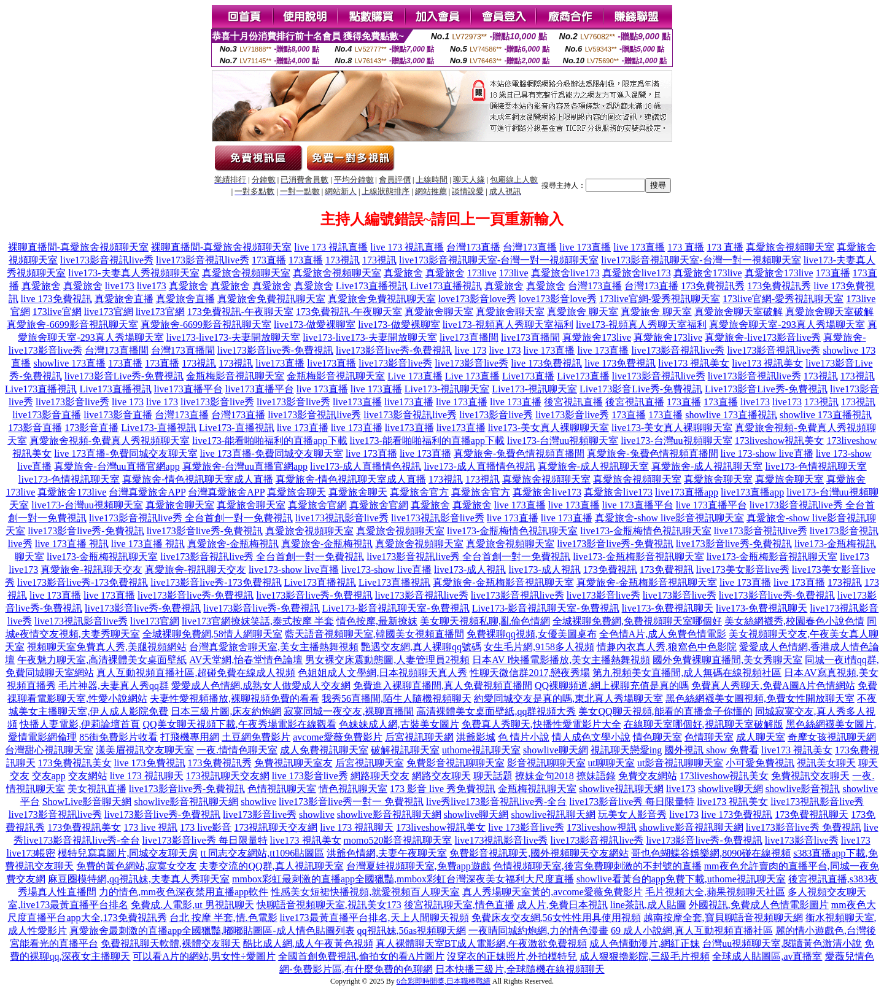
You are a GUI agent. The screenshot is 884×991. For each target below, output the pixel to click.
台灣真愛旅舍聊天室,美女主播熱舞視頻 (274, 647)
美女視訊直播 (97, 788)
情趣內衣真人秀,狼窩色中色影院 (667, 647)
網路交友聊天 (441, 776)
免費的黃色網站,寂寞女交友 (136, 866)
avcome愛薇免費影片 (337, 737)
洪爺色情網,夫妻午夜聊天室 (387, 853)
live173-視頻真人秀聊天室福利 (508, 324)
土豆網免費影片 (256, 737)
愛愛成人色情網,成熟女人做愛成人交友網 (261, 685)
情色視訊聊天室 (353, 788)
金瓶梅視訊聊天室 (537, 788)
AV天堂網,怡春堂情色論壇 (246, 660)
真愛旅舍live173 (565, 273)
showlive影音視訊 (803, 788)
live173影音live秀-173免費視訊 (82, 582)
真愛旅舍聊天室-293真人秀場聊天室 (786, 324)
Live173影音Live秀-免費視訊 (641, 389)
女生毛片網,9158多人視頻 (539, 647)
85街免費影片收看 (118, 737)
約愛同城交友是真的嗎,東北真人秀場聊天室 (568, 698)
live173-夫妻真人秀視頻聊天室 (133, 273)
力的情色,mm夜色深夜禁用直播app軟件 (183, 892)
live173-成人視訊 (470, 569)
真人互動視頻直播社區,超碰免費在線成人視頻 (195, 672)
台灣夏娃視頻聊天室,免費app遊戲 (418, 866)
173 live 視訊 (150, 827)
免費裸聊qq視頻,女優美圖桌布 (532, 634)
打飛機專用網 (189, 737)
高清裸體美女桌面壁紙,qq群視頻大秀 (496, 711)
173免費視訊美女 (75, 763)
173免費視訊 (610, 569)
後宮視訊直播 (573, 402)
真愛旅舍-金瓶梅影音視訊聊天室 (503, 582)
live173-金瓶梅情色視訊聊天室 (512, 531)
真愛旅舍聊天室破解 (738, 311)
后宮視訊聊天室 (369, 763)
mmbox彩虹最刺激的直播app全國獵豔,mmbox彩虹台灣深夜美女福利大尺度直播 (403, 879)
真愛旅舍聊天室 (439, 311)
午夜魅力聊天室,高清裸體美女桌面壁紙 (102, 660)
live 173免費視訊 (56, 298)
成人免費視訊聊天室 (324, 750)
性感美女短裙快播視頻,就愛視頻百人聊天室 (365, 892)
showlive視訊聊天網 (621, 788)
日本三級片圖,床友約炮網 (226, 711)
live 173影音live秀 (310, 776)
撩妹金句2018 (544, 776)
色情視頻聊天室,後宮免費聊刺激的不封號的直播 (597, 866)
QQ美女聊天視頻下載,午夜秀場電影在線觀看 (239, 724)
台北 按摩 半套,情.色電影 (223, 917)
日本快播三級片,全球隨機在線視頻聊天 (520, 969)
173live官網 (57, 311)
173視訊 (342, 260)
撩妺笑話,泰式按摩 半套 (282, 621)
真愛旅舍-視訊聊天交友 (91, 569)
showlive (258, 801)
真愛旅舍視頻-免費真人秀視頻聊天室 (109, 440)
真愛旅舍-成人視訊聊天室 (593, 466)
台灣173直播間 (117, 350)
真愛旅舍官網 (317, 505)
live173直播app (686, 492)
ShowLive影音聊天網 (87, 801)
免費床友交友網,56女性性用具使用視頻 (556, 917)
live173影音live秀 (395, 363)
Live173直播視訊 (372, 286)
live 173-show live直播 (767, 453)
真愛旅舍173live (707, 273)
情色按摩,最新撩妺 (376, 621)
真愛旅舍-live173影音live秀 (763, 337)
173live (482, 273)
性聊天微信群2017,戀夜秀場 (530, 672)
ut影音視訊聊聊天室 (680, 763)
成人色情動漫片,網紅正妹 (644, 943)
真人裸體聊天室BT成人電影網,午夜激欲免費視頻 (481, 943)
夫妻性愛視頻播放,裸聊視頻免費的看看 (234, 698)
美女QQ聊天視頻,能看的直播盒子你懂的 (665, 711)
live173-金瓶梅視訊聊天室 (102, 556)
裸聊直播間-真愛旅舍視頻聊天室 (78, 247)
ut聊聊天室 (611, 763)
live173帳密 (30, 853)
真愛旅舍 (403, 273)
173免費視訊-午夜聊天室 (240, 311)
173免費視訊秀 (713, 286)
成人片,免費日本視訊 (562, 905)
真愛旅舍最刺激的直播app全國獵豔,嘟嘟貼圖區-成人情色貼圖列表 (211, 930)
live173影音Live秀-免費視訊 (124, 376)
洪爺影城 (475, 737)
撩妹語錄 (596, 776)
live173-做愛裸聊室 (314, 324)
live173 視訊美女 (693, 363)
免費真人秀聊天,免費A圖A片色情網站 (773, 685)
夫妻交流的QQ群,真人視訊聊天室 (271, 866)
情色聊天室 (657, 737)
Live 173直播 (414, 376)
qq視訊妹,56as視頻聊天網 (411, 930)
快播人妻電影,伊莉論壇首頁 (80, 724)
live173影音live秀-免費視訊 (275, 350)
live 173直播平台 (637, 505)
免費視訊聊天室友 (293, 763)
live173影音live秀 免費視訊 (803, 827)
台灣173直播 (473, 247)
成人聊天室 (760, 737)
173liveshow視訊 (602, 827)
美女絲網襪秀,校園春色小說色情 (794, 621)
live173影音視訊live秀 (106, 260)
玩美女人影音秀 (632, 814)
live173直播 (279, 363)
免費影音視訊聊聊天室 (455, 763)
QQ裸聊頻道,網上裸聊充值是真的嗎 (612, 685)
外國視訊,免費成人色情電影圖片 (759, 905)
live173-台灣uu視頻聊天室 (562, 440)
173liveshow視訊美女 (779, 440)
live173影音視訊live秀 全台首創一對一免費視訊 (191, 518)
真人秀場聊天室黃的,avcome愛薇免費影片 (552, 892)
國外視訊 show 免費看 (711, 750)
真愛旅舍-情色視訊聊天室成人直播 (197, 479)
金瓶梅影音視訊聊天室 (235, 376)
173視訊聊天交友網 (227, 776)
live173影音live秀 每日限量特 (631, 801)
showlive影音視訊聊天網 (186, 801)
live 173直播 (585, 247)
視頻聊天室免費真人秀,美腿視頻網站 (107, 647)
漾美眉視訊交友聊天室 (145, 750)
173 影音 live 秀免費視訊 (442, 788)
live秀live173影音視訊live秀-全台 (496, 801)
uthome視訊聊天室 (481, 750)
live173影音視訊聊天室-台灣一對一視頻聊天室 (499, 260)
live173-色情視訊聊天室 (815, 466)
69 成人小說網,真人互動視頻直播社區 (692, 930)
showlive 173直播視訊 (731, 415)
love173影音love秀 (477, 298)
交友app (49, 776)
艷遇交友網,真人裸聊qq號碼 (421, 647)
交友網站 (87, 776)
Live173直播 (528, 376)
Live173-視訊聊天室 (447, 389)
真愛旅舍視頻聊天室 (790, 247)
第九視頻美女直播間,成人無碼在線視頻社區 (686, 672)
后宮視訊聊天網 (419, 737)
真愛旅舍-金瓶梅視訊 (233, 543)
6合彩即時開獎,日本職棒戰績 (443, 981)
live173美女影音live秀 (742, 569)
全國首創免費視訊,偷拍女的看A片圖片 (361, 956)
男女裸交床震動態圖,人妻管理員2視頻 (387, 660)
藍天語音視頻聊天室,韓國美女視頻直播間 (374, 634)
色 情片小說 (523, 737)
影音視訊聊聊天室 (546, 763)
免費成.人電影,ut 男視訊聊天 (192, 905)
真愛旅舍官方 (419, 492)
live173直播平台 (188, 389)
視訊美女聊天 (826, 763)
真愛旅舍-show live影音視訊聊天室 (669, 518)
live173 (119, 286)
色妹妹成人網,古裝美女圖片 (399, 724)
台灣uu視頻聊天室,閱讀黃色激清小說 (782, 943)
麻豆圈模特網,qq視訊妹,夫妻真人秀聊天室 (139, 879)
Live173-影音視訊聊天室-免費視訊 (396, 608)
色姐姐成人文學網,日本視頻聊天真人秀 (382, 672)
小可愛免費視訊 (760, 763)
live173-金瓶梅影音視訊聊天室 (638, 556)
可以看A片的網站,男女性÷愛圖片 (204, 956)
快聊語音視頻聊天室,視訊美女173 (329, 905)
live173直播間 (469, 337)
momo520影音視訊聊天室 (398, 840)
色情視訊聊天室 (281, 788)
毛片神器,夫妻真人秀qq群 (113, 685)
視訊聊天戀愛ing (626, 750)
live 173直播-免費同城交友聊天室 (125, 453)
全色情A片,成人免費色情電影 (663, 634)
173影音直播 (35, 427)
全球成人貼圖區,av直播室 (767, 956)
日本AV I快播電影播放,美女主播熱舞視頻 (561, 660)
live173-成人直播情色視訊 (365, 466)
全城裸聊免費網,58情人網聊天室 (212, 634)
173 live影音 (205, 827)
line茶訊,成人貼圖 (648, 905)
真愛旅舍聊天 (296, 492)
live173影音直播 (46, 415)
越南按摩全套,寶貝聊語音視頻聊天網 (723, 917)
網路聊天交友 (380, 776)
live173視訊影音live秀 (342, 518)
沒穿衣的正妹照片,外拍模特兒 (512, 956)
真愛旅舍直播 (124, 298)
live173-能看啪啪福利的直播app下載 (269, 440)
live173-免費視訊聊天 (667, 608)
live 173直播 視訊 (72, 543)
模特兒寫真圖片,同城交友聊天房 (128, 853)
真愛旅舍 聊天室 (582, 311)
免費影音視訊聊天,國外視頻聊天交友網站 (539, 853)
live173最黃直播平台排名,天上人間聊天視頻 (374, 917)
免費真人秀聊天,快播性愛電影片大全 (541, 724)
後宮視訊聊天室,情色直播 (459, 905)
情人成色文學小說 (591, 737)
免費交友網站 (647, 776)
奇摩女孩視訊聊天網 (832, 737)
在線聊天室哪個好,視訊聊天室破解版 (703, 724)
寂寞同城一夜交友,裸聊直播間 (349, 711)
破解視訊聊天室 (405, 750)
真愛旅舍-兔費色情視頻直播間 (519, 453)
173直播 (269, 260)
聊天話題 (493, 776)
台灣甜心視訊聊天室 (49, 750)
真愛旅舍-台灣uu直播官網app (116, 466)
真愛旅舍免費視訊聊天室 (271, 298)
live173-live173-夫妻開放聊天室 (233, 337)
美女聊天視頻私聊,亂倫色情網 (485, 621)
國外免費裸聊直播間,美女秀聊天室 (727, 660)
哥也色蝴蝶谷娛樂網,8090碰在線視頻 (711, 853)
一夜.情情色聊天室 (236, 750)
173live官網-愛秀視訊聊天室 (659, 298)
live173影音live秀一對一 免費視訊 (351, 801)
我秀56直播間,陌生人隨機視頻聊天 (396, 698)
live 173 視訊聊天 (147, 776)
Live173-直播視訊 (158, 427)
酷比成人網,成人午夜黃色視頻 (308, 943)
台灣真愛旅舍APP (147, 492)
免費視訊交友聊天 (810, 776)
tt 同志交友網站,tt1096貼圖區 (262, 853)
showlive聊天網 (555, 750)
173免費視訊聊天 (811, 814)
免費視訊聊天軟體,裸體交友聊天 (171, 943)
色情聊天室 (709, 737)
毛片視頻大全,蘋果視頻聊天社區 (715, 892)
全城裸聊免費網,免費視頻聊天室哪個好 (637, 621)
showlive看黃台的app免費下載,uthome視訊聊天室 (681, 879)
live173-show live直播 (294, 569)
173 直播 (685, 247)
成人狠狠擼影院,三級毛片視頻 (645, 956)
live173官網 (108, 311)
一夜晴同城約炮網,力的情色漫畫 (538, 930)
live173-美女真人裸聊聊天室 (548, 427)
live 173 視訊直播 (331, 247)
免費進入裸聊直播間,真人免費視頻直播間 (442, 685)
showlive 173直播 (69, 363)
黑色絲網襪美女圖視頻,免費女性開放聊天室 (760, 698)
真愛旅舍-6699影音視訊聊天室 (72, 324)
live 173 (470, 350)
